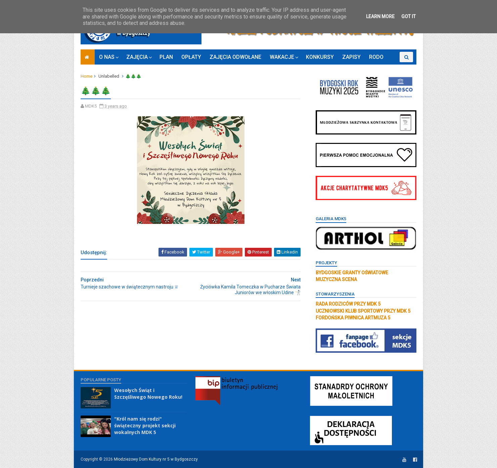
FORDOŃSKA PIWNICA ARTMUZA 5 (353, 317)
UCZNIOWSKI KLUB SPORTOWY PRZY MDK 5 (363, 311)
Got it (408, 16)
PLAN (166, 57)
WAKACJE (282, 57)
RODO (376, 57)
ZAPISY (351, 57)
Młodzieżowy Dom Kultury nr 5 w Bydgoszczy (156, 459)
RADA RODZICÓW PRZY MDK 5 (348, 304)
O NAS (107, 57)
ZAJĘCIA (137, 57)
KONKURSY (320, 57)
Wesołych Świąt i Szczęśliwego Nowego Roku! (148, 393)
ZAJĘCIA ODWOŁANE (235, 57)
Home (86, 76)
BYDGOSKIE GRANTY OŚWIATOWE (352, 272)
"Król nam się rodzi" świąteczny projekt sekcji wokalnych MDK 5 (145, 425)
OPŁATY (191, 57)
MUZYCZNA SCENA (336, 279)
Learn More (380, 16)
